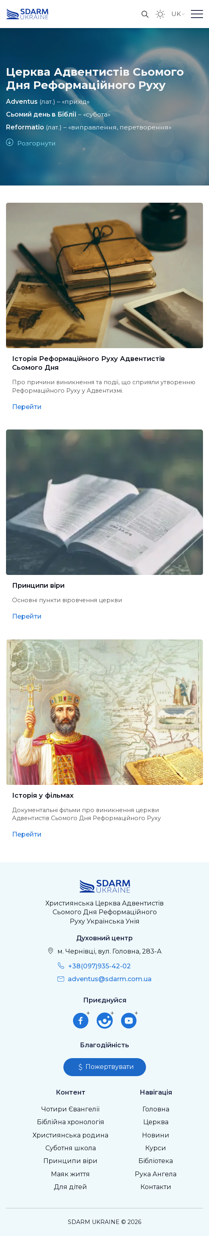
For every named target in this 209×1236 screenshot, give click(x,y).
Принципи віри (38, 585)
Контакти (155, 1187)
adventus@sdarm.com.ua (110, 979)
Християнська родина (70, 1135)
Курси (155, 1148)
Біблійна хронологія (70, 1122)
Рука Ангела (156, 1174)
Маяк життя (70, 1174)
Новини (155, 1135)
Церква (155, 1122)
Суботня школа (70, 1148)
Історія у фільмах (42, 795)
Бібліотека (155, 1161)
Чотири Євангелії (70, 1109)
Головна (155, 1109)
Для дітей (70, 1187)
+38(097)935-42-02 (99, 966)
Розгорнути (36, 143)
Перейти (27, 407)
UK (178, 14)
